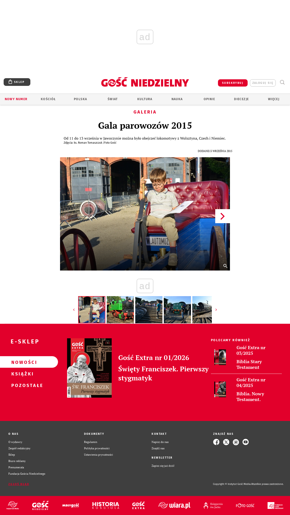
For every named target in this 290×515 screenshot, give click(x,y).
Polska (80, 99)
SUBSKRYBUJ (232, 83)
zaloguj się (262, 83)
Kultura (144, 99)
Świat (113, 99)
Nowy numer (16, 99)
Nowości (21, 362)
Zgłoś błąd (18, 484)
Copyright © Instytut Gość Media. (232, 484)
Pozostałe (21, 385)
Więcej (273, 99)
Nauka (177, 99)
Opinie (209, 99)
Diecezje (241, 99)
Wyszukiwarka (282, 82)
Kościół (48, 99)
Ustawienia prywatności (98, 454)
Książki (21, 373)
